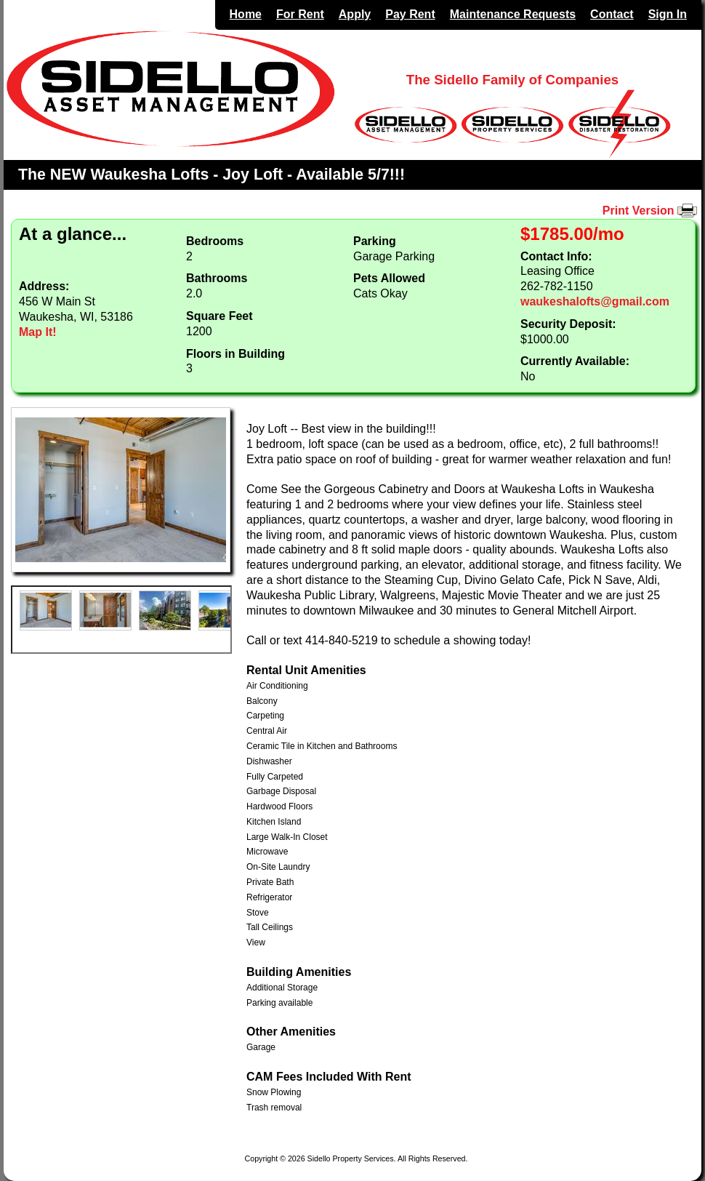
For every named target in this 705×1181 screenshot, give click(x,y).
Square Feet (219, 316)
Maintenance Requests (513, 14)
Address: (44, 286)
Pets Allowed (389, 278)
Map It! (38, 332)
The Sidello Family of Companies (512, 79)
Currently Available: (574, 361)
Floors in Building (235, 354)
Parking (374, 241)
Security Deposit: (568, 324)
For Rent (300, 14)
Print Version (652, 210)
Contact (612, 14)
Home (246, 14)
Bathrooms (216, 278)
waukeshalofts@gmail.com (594, 301)
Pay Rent (410, 14)
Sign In (667, 14)
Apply (355, 14)
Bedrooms (214, 241)
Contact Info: (556, 256)
